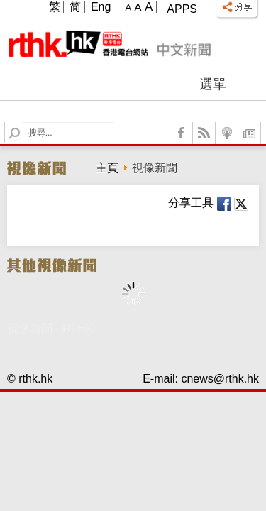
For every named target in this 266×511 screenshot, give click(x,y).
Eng (101, 7)
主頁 (107, 168)
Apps (182, 9)
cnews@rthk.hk (220, 379)
